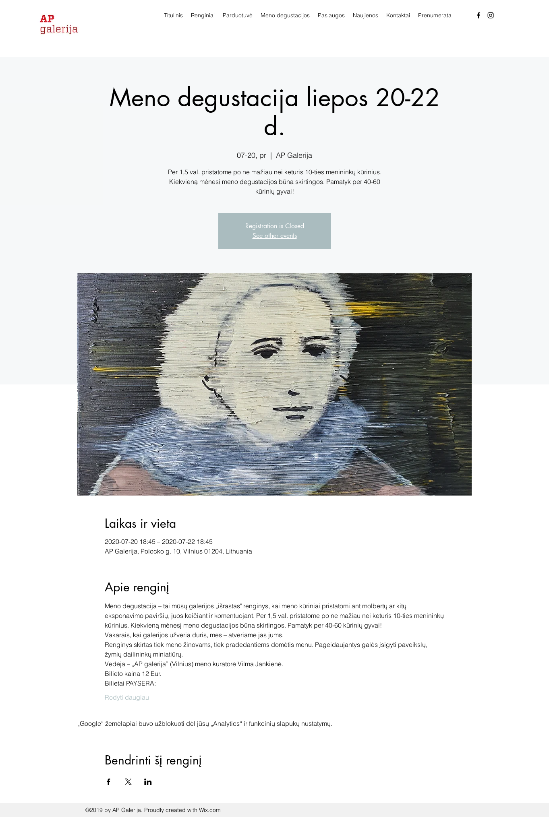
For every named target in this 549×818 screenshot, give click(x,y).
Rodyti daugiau (127, 697)
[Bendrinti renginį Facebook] (108, 782)
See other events (275, 235)
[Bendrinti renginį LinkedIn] (148, 782)
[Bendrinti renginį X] (128, 782)
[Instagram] (491, 15)
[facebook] (478, 15)
